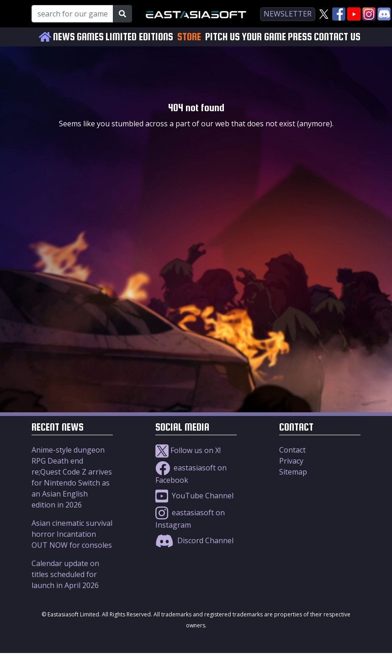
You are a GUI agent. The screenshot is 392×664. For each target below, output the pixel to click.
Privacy (291, 461)
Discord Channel (194, 540)
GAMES (90, 37)
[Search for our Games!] (72, 13)
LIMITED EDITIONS (139, 37)
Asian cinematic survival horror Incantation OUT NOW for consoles (72, 534)
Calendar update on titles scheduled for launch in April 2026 (65, 574)
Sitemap (293, 472)
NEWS (64, 37)
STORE (189, 37)
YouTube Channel (194, 496)
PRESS (300, 37)
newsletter (288, 14)
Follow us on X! (188, 450)
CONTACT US (337, 37)
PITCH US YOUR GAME (245, 37)
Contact (292, 450)
